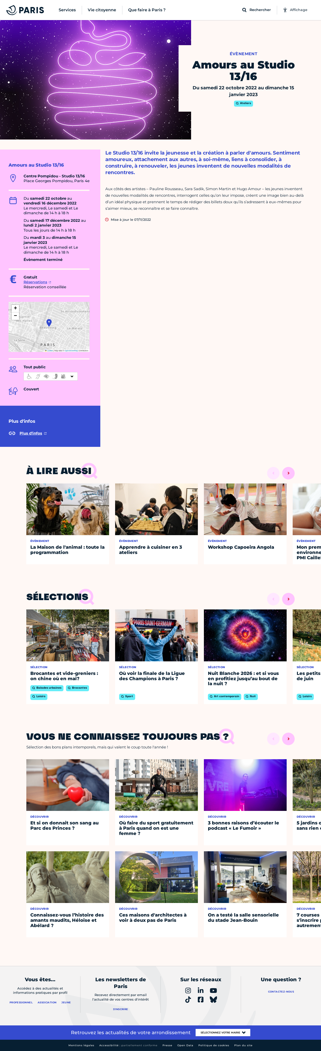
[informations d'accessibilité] (51, 376)
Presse (167, 1045)
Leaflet (49, 350)
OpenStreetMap (71, 350)
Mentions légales (81, 1045)
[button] (49, 323)
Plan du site (243, 1045)
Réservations (35, 282)
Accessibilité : (128, 1045)
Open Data (185, 1045)
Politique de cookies (213, 1045)
